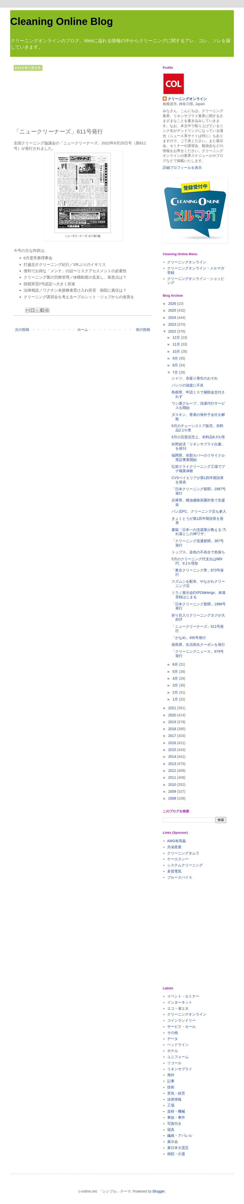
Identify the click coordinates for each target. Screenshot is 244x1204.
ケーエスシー (178, 859)
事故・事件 (176, 1117)
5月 (175, 671)
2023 (172, 324)
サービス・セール (181, 1026)
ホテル (172, 1051)
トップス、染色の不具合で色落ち (198, 552)
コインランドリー (181, 1020)
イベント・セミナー (183, 996)
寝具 (170, 1130)
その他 (172, 1033)
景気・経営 (176, 1093)
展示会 (172, 1142)
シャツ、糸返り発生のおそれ (195, 378)
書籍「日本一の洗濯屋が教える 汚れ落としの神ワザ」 (199, 532)
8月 (175, 365)
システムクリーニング (185, 865)
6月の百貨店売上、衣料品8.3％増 (198, 437)
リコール (174, 1063)
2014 (172, 757)
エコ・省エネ (178, 1008)
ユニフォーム (178, 1057)
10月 (176, 351)
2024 (172, 318)
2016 (172, 743)
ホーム (82, 329)
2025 (172, 310)
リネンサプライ (179, 1069)
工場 (170, 1105)
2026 (172, 304)
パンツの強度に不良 (188, 385)
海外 (170, 1075)
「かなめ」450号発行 (189, 638)
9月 (175, 358)
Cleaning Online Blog (61, 21)
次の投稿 (22, 329)
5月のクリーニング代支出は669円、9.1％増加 (197, 561)
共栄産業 (174, 847)
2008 (172, 798)
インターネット (179, 1002)
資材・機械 (176, 1111)
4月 (175, 678)
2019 (172, 722)
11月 (176, 344)
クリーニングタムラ (183, 853)
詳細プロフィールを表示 (182, 168)
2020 (172, 715)
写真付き (174, 1123)
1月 (175, 699)
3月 (175, 685)
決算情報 (174, 1099)
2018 (172, 729)
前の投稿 (143, 329)
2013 (172, 764)
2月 (175, 692)
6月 (175, 664)
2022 (172, 331)
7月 (175, 372)
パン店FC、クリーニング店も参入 (199, 511)
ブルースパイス (179, 877)
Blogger (158, 1191)
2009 (172, 791)
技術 (170, 1087)
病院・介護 (176, 1154)
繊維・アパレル (179, 1135)
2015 (172, 750)
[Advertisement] (82, 98)
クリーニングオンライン (187, 99)
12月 (176, 337)
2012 (172, 771)
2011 (172, 777)
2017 (172, 736)
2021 (172, 708)
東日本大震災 (178, 1148)
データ (172, 1039)
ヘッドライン (178, 1045)
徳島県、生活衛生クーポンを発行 (198, 644)
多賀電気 (174, 871)
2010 (172, 785)
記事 (170, 1081)
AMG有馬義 (176, 841)
